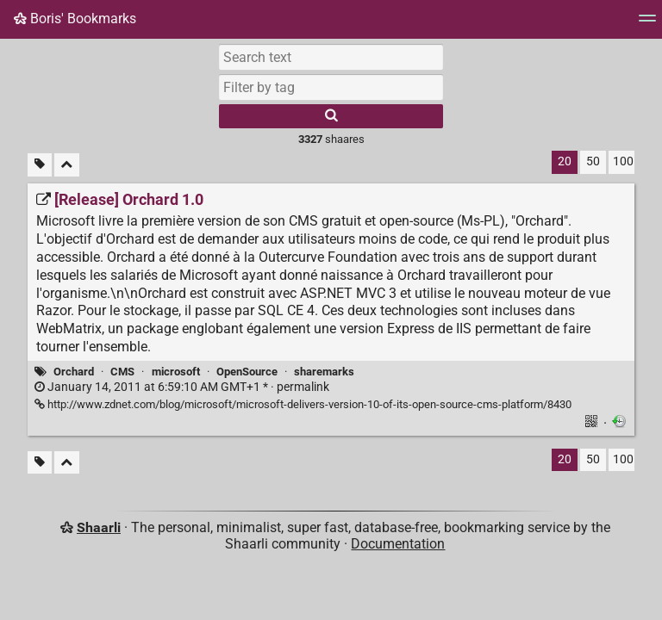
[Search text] (331, 57)
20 (564, 161)
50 (593, 161)
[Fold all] (66, 165)
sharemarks (324, 371)
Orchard (73, 371)
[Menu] (647, 23)
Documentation (398, 544)
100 (623, 161)
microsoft (176, 371)
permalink (181, 387)
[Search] (331, 116)
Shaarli (99, 527)
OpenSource (247, 371)
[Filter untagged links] (40, 165)
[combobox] (331, 87)
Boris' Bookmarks (75, 18)
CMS (122, 371)
